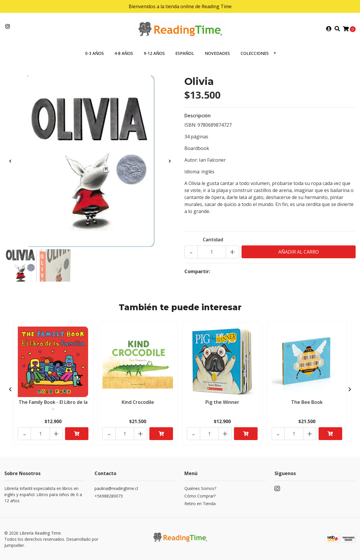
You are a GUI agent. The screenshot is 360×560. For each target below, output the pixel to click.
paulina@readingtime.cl (116, 487)
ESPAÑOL (184, 53)
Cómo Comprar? (200, 495)
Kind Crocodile (138, 402)
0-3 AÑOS (94, 53)
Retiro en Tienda (200, 502)
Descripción (197, 116)
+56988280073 (109, 495)
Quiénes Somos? (200, 487)
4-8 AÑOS (123, 53)
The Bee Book (307, 402)
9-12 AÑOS (154, 53)
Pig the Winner (222, 402)
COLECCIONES (255, 53)
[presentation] (10, 161)
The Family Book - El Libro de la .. (53, 405)
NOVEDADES (217, 53)
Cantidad (213, 240)
